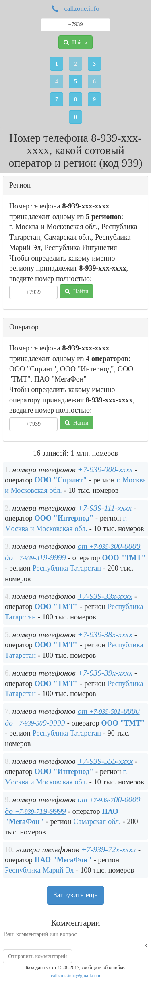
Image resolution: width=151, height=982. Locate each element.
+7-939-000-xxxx (105, 469)
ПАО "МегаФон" (63, 859)
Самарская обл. (96, 821)
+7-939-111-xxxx (105, 508)
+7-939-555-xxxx (105, 761)
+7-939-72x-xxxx (108, 849)
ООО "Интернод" (64, 518)
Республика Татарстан (67, 568)
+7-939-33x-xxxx (105, 596)
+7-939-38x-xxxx (105, 634)
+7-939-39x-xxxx (105, 673)
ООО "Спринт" (61, 480)
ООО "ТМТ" (123, 557)
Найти (75, 42)
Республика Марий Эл (39, 870)
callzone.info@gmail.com (75, 975)
